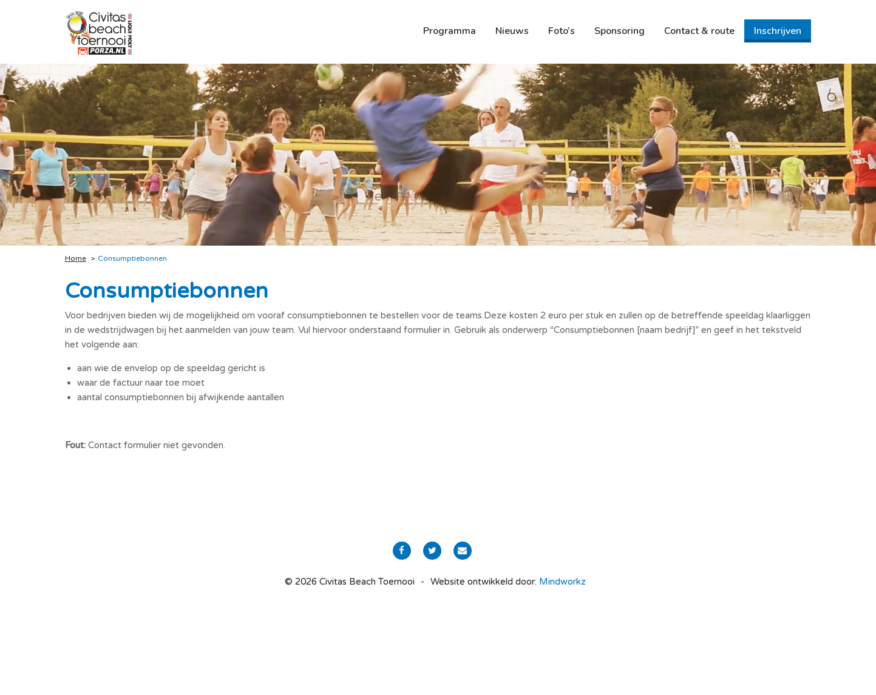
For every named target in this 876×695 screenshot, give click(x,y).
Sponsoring (619, 31)
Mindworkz (562, 581)
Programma (449, 31)
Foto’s (561, 31)
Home (75, 258)
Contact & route (699, 31)
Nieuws (512, 31)
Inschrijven (777, 31)
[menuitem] (449, 30)
